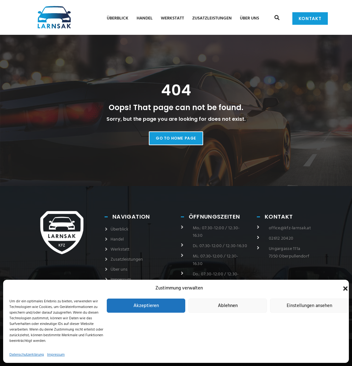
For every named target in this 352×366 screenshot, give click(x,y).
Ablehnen (228, 306)
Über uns (249, 18)
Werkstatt (172, 18)
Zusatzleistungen (212, 18)
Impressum (56, 355)
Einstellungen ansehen (309, 306)
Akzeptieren (146, 306)
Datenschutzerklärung (26, 355)
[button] (345, 288)
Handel (145, 18)
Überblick (117, 18)
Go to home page (176, 138)
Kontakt (310, 18)
